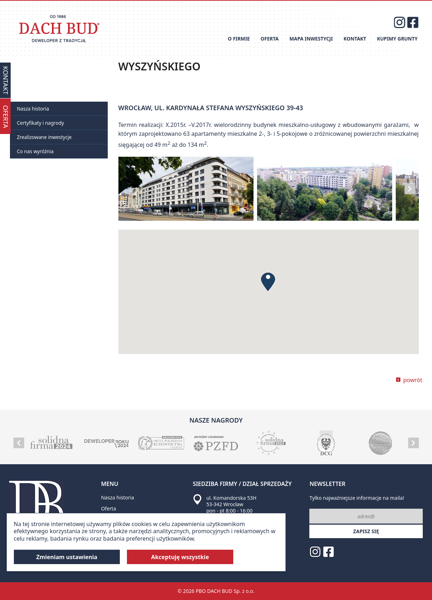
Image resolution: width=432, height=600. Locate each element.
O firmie (239, 38)
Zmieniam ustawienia (66, 557)
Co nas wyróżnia (35, 151)
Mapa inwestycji (311, 38)
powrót (412, 380)
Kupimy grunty (397, 38)
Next (410, 188)
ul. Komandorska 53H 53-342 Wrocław (231, 501)
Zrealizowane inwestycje (44, 137)
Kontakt (354, 38)
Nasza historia (33, 108)
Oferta (270, 38)
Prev (19, 443)
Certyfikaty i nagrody (40, 122)
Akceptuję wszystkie (180, 557)
